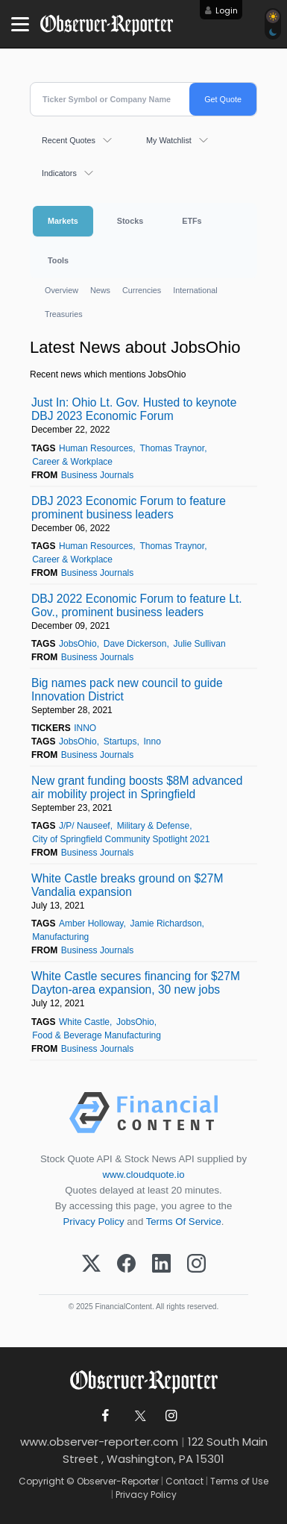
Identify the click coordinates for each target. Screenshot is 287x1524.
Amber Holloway (91, 923)
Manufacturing (60, 937)
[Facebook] (126, 1264)
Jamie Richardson (166, 923)
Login (226, 10)
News (100, 290)
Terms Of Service (183, 1221)
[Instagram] (196, 1264)
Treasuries (64, 314)
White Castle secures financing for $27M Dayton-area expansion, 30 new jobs (135, 983)
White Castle (84, 1022)
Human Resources (96, 448)
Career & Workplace (72, 462)
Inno (152, 741)
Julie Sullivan (200, 644)
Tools (58, 260)
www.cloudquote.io (144, 1174)
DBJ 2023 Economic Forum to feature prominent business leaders (128, 508)
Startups (120, 741)
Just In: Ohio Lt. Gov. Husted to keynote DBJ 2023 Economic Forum (133, 409)
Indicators (59, 173)
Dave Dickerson (135, 644)
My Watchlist (169, 140)
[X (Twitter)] (91, 1264)
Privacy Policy (93, 1221)
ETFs (191, 220)
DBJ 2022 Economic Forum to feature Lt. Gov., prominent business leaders (136, 605)
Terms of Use (239, 1481)
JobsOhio (78, 644)
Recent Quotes (68, 140)
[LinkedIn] (161, 1264)
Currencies (141, 290)
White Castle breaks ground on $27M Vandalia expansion (127, 885)
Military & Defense (153, 826)
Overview (61, 290)
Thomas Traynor (171, 448)
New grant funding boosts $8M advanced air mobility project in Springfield (136, 787)
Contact (184, 1481)
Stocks (130, 220)
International (195, 290)
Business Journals (97, 475)
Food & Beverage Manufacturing (96, 1035)
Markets (63, 220)
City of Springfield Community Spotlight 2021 (120, 839)
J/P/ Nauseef (84, 826)
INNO (85, 728)
